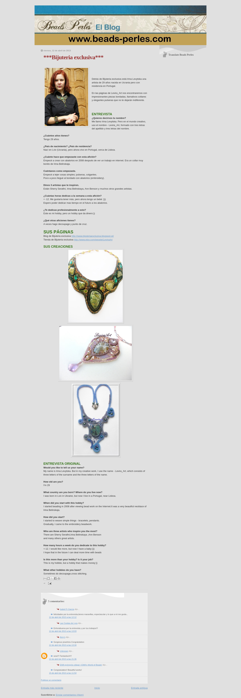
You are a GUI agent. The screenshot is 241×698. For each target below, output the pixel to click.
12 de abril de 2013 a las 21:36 (63, 659)
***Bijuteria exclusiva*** (73, 57)
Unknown (64, 651)
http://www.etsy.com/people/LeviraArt (93, 239)
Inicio (97, 688)
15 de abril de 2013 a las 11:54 (63, 673)
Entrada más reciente (52, 688)
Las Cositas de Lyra (68, 623)
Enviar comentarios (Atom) (70, 694)
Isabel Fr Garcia (67, 609)
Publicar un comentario (51, 680)
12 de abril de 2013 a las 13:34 (63, 645)
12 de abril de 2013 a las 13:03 (63, 631)
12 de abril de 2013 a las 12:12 (63, 617)
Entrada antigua (139, 688)
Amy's (62, 637)
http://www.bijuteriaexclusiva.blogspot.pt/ (92, 236)
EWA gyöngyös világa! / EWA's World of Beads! (81, 665)
